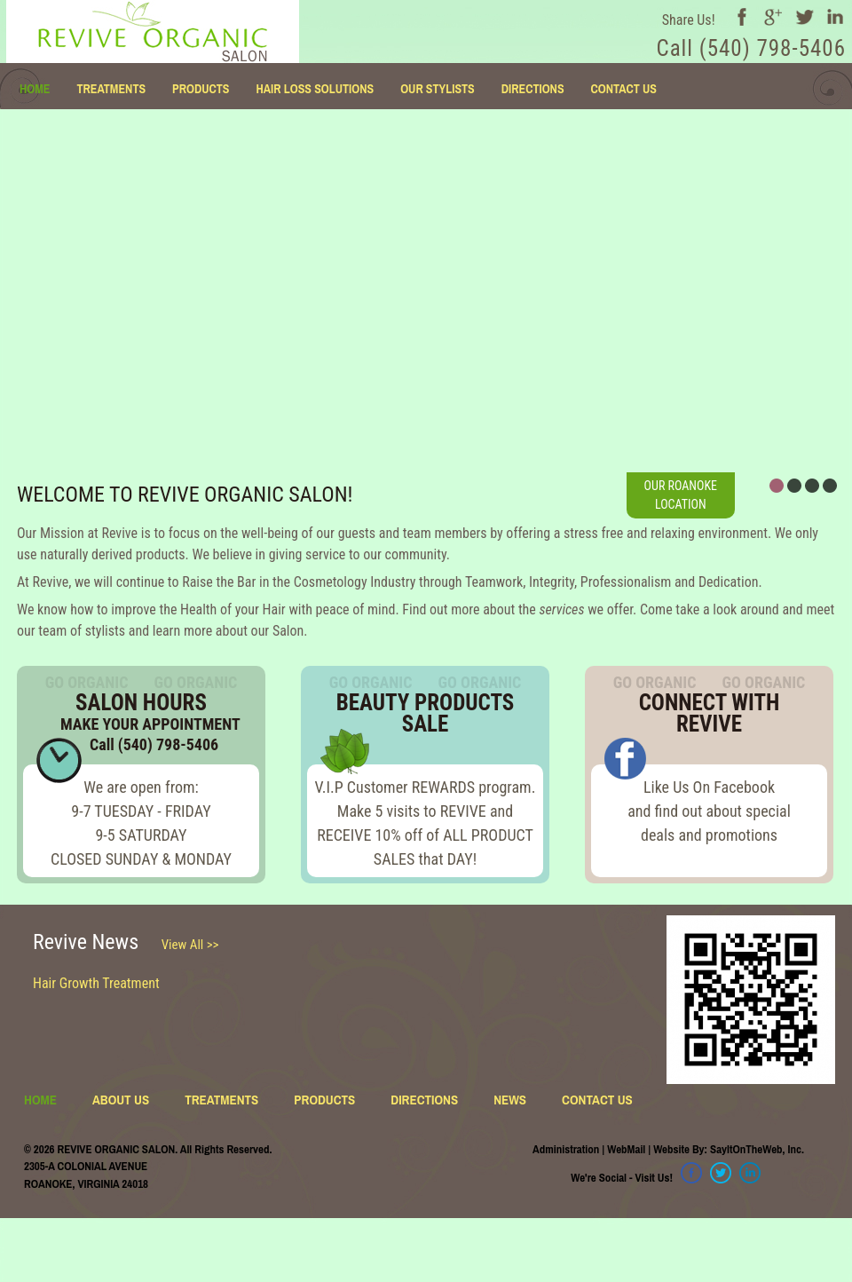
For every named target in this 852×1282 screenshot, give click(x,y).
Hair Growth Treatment (96, 983)
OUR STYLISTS (437, 89)
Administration (565, 1149)
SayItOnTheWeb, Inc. (757, 1149)
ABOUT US (120, 1099)
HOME (35, 89)
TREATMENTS (111, 89)
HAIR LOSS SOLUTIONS (315, 89)
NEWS (509, 1099)
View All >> (190, 945)
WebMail (626, 1149)
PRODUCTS (200, 89)
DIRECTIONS (532, 89)
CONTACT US (624, 89)
